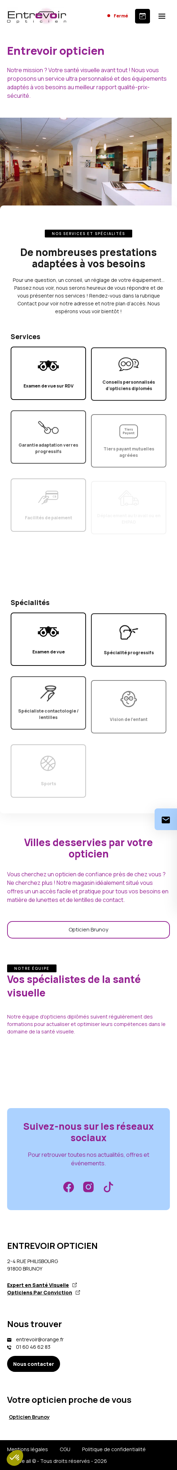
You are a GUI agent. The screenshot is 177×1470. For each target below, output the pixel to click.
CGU (65, 1449)
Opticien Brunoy (88, 929)
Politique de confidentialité (114, 1449)
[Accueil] (36, 16)
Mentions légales (27, 1449)
